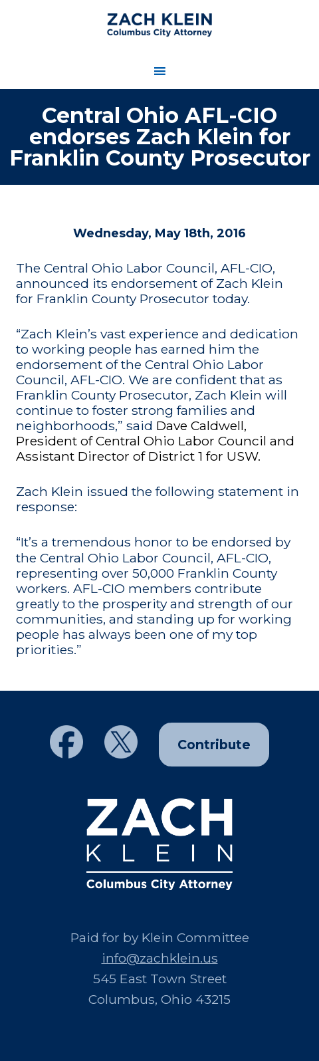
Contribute (214, 745)
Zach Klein (159, 25)
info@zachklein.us (160, 958)
